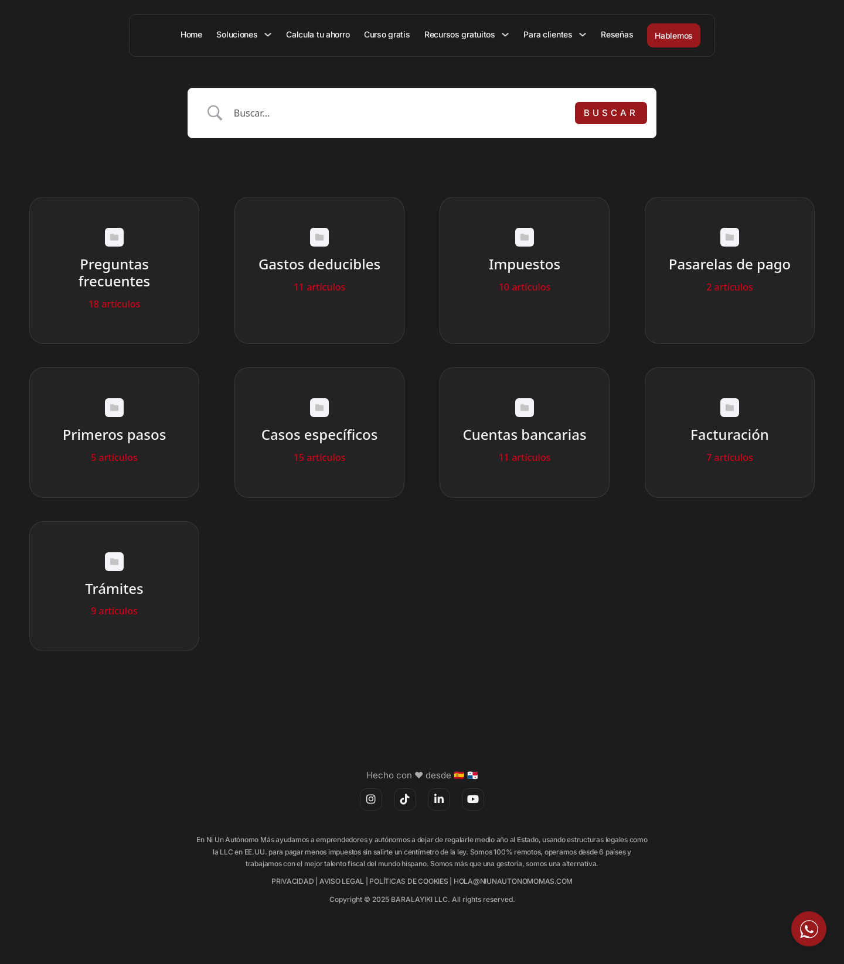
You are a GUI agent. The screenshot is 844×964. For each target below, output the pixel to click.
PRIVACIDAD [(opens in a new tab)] (292, 881)
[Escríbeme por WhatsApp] (808, 928)
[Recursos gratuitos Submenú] (507, 34)
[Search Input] (400, 113)
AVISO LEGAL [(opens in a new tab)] (341, 881)
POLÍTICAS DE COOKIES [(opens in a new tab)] (408, 881)
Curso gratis (389, 34)
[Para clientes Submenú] (583, 34)
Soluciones (241, 34)
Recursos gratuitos (461, 34)
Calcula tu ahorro (321, 34)
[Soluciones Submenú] (272, 34)
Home (196, 34)
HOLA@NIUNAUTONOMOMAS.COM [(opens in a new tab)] (513, 881)
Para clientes (549, 34)
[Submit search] (611, 113)
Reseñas (617, 34)
